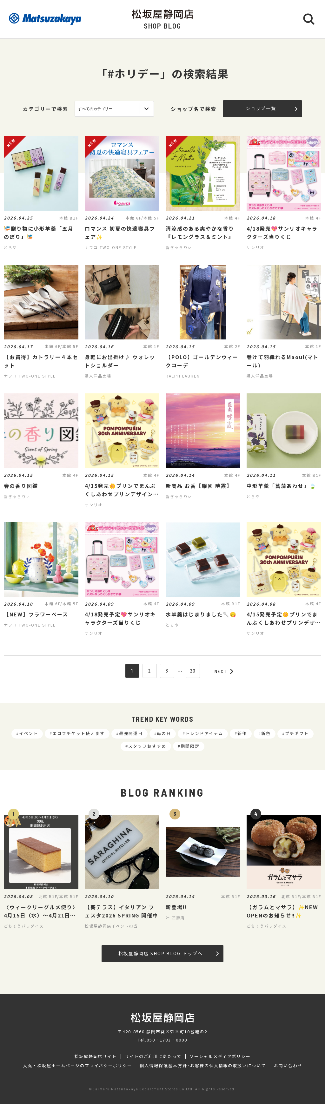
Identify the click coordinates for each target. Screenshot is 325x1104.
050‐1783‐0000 (167, 1040)
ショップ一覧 (271, 108)
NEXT (224, 671)
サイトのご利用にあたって (153, 1056)
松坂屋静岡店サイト (95, 1056)
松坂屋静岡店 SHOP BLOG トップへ (168, 953)
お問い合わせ (288, 1065)
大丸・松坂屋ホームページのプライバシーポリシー (77, 1065)
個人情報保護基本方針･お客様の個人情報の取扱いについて (203, 1065)
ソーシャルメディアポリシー (220, 1056)
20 (193, 671)
